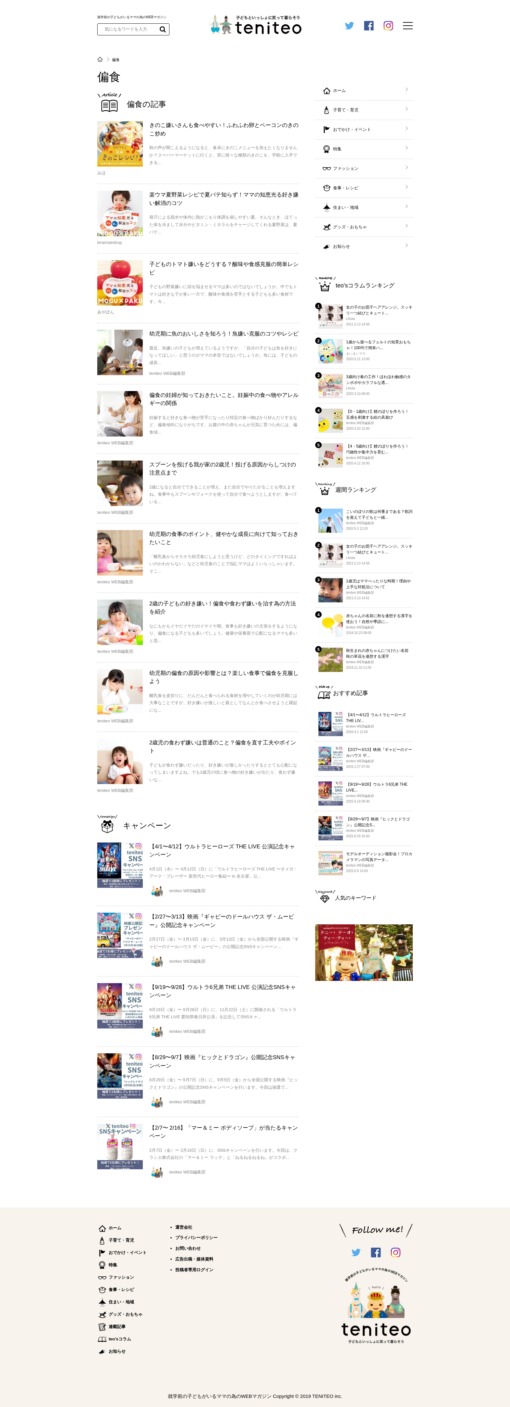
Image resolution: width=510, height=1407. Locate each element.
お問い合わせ (188, 1248)
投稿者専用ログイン (194, 1269)
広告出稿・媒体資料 (194, 1259)
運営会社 (183, 1227)
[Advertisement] (364, 1091)
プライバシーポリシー (196, 1237)
